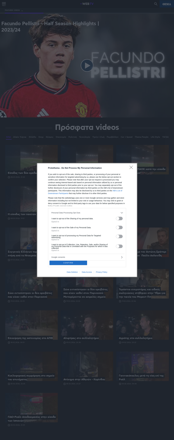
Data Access (87, 272)
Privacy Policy (101, 272)
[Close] (132, 168)
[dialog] (87, 220)
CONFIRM (68, 263)
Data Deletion (72, 272)
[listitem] (87, 212)
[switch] (119, 218)
